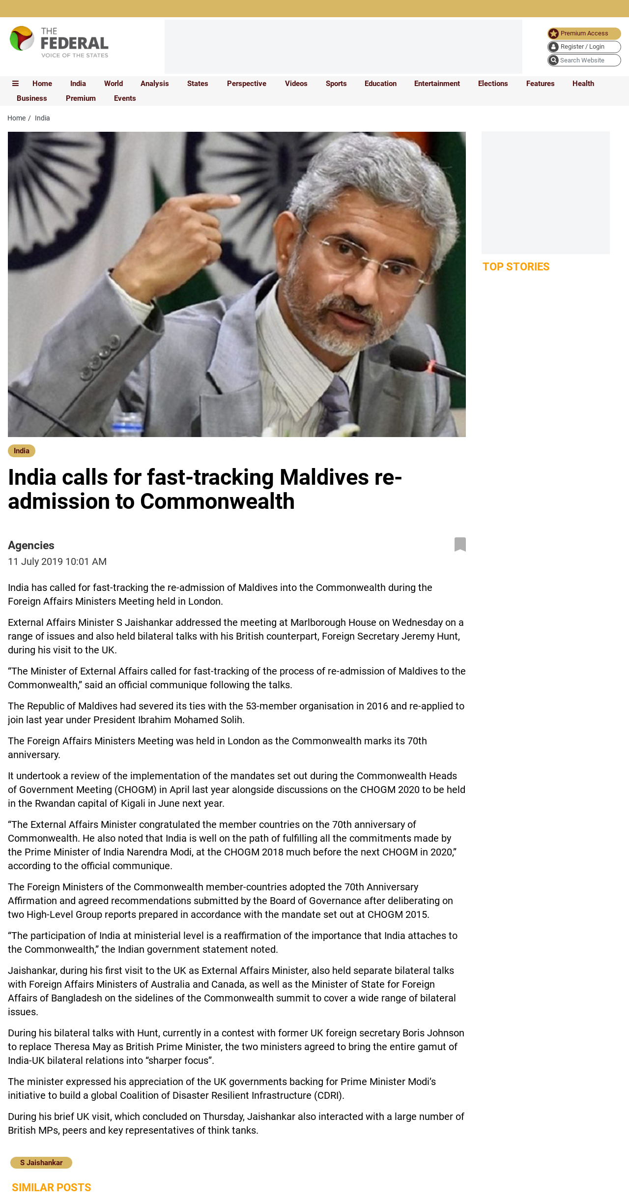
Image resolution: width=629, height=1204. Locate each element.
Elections (493, 83)
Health (583, 83)
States (197, 83)
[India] (21, 450)
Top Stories (516, 267)
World (113, 83)
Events (125, 98)
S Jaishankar (41, 1162)
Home (42, 83)
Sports (336, 83)
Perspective (246, 83)
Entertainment (437, 83)
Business (32, 98)
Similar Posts (51, 1187)
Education (381, 83)
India (78, 83)
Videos (296, 83)
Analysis (155, 83)
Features (540, 83)
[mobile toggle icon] (15, 83)
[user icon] (584, 47)
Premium (81, 98)
